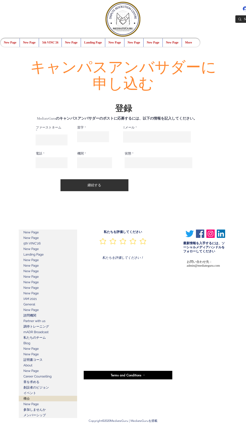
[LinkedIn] (221, 234)
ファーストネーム (48, 127)
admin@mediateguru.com (203, 265)
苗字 (80, 127)
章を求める (31, 382)
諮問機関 (29, 315)
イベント (29, 393)
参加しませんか (34, 410)
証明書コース (33, 360)
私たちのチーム (34, 338)
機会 (26, 398)
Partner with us (34, 321)
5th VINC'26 (32, 243)
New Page (31, 232)
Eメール (129, 127)
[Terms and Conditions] (128, 375)
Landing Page (33, 254)
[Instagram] (210, 234)
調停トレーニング (36, 326)
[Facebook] (200, 234)
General (29, 304)
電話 (39, 153)
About (27, 365)
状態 (128, 153)
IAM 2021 (30, 299)
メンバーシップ (34, 415)
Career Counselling (37, 376)
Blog (26, 343)
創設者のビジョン (36, 387)
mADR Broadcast (36, 332)
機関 (80, 153)
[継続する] (94, 185)
